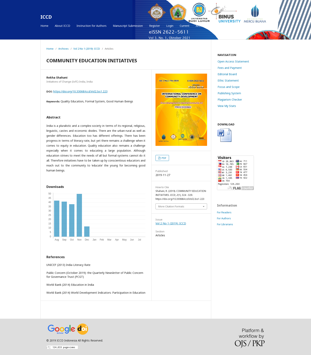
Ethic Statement (228, 80)
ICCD (46, 16)
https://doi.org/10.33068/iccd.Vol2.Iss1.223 (80, 91)
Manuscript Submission (128, 26)
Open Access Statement (233, 61)
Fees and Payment (230, 68)
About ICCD (62, 26)
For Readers (224, 212)
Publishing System (229, 93)
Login (169, 26)
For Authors (224, 218)
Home (44, 26)
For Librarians (225, 224)
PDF (163, 158)
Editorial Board (227, 74)
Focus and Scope (229, 87)
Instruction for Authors (92, 26)
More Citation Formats (171, 206)
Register (154, 26)
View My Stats (227, 106)
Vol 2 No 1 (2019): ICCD (86, 48)
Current (184, 26)
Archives (201, 26)
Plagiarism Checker (230, 99)
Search (262, 26)
